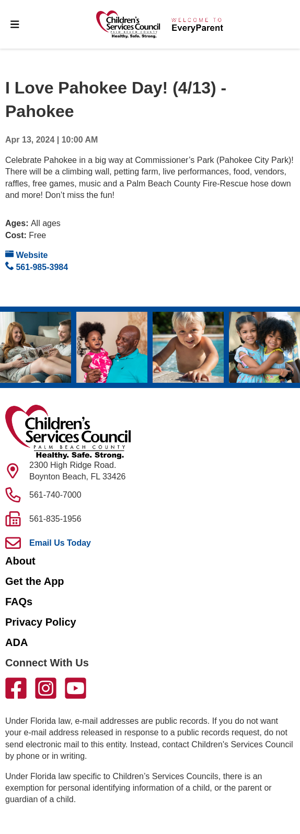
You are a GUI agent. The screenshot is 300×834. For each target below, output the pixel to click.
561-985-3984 (36, 267)
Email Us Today (60, 542)
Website (26, 255)
